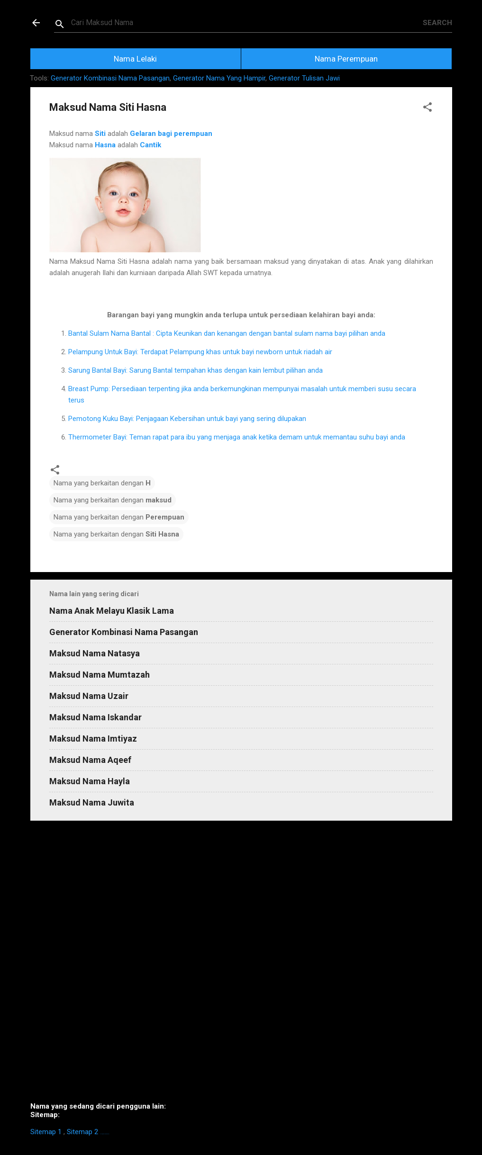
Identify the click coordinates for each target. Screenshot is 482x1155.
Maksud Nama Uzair (88, 696)
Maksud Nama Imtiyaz (93, 738)
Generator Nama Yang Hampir (219, 78)
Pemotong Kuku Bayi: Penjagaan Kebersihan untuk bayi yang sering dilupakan (187, 418)
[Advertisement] (241, 965)
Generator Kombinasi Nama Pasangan (110, 78)
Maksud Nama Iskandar (95, 717)
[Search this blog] (247, 22)
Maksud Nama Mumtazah (99, 675)
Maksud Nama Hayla (89, 781)
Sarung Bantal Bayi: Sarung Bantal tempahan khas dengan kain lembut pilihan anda (195, 370)
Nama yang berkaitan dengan (102, 483)
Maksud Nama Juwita (91, 802)
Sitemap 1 (46, 1132)
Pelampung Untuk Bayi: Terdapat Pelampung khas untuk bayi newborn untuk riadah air (200, 352)
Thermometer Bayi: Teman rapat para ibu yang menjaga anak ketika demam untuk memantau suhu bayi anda (236, 437)
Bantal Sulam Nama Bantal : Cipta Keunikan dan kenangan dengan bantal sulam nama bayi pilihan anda (226, 333)
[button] (427, 108)
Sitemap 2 (82, 1132)
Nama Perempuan (346, 58)
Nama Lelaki (135, 58)
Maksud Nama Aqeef (90, 760)
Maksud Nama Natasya (94, 653)
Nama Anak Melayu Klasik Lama (111, 611)
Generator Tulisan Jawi (304, 78)
